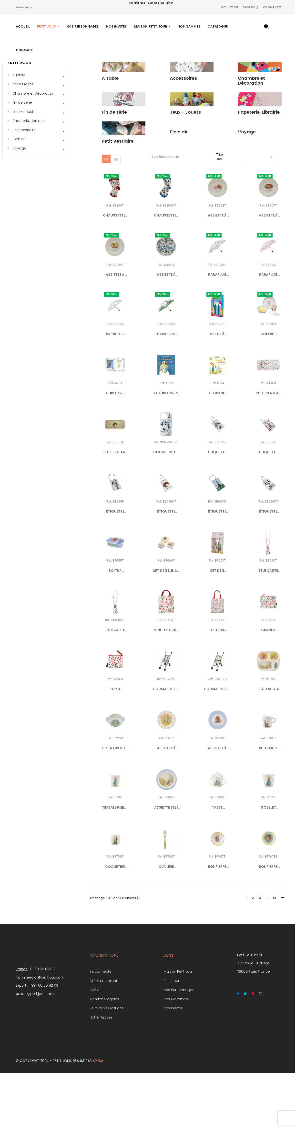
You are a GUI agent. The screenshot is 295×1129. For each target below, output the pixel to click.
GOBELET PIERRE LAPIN (268, 863)
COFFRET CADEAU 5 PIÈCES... (268, 390)
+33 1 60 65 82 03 (43, 1041)
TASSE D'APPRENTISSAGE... (217, 863)
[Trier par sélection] (257, 212)
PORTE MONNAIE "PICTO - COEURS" (115, 745)
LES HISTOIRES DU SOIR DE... (166, 449)
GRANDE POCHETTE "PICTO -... (268, 686)
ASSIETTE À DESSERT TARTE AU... (115, 331)
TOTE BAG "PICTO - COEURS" (217, 686)
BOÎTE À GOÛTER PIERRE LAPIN (115, 627)
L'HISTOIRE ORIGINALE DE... (115, 449)
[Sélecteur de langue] (24, 7)
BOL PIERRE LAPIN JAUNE (268, 923)
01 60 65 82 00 (42, 1025)
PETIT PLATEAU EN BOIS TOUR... (268, 449)
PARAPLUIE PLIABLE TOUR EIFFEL (166, 390)
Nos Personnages (178, 1045)
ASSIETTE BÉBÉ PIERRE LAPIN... (166, 863)
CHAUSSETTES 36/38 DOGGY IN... (166, 272)
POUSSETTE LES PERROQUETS (166, 745)
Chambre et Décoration (33, 149)
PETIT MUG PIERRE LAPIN (268, 804)
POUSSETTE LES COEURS (217, 745)
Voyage (19, 204)
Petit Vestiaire (24, 186)
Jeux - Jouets (23, 167)
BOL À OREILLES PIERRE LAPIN (115, 804)
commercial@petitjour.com (40, 1033)
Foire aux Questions (107, 1064)
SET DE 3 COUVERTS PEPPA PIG (217, 390)
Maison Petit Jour (178, 1027)
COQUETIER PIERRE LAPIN (115, 923)
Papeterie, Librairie (28, 177)
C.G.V (94, 1045)
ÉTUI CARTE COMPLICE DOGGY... (115, 686)
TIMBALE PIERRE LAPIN (115, 863)
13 (275, 954)
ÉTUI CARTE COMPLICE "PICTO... (268, 627)
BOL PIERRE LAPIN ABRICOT (217, 923)
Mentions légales (104, 1055)
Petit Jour (19, 118)
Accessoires (23, 140)
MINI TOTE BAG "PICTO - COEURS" (166, 686)
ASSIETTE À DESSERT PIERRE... (166, 804)
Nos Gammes (175, 1055)
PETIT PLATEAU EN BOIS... (115, 508)
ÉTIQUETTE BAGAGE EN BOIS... (217, 508)
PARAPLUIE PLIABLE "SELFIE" (115, 390)
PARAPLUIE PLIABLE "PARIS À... (217, 331)
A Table (18, 131)
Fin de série (22, 158)
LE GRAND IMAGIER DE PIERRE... (217, 449)
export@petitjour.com (35, 1049)
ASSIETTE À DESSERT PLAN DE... (166, 331)
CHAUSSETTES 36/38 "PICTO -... (115, 272)
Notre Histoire (101, 1073)
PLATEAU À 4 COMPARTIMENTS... (268, 745)
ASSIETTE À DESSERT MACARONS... (217, 272)
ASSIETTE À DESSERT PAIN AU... (268, 272)
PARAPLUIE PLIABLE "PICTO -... (268, 331)
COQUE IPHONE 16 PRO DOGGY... (166, 508)
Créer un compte (105, 1036)
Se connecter (101, 1027)
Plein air (19, 195)
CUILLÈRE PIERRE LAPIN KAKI (166, 923)
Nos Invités (172, 1064)
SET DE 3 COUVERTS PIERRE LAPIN (217, 627)
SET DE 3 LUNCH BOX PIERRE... (166, 627)
